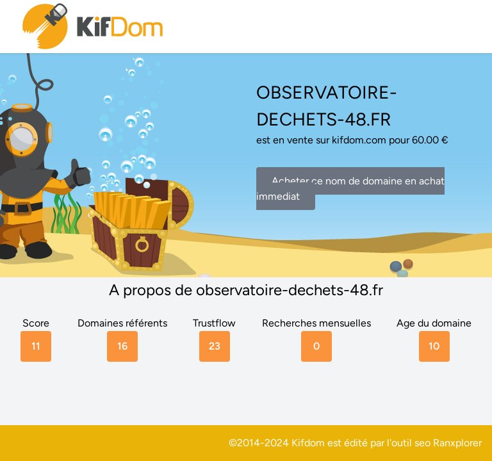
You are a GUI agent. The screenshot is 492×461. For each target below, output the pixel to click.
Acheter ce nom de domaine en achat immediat (350, 188)
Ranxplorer (457, 443)
